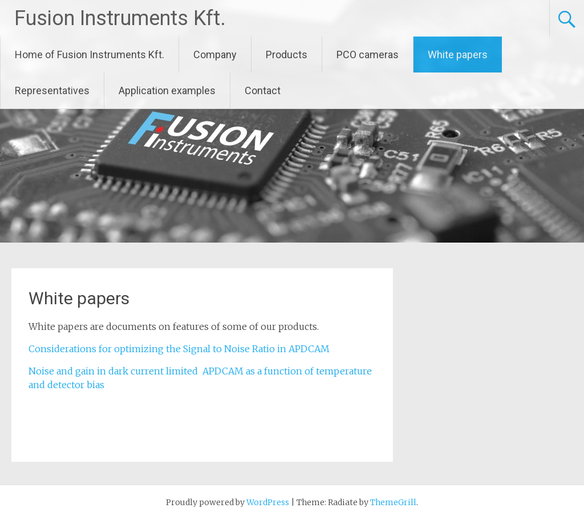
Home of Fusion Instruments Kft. (89, 55)
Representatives (52, 90)
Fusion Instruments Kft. (120, 18)
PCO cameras (367, 55)
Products (286, 55)
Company (215, 55)
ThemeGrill (393, 502)
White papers (458, 55)
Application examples (167, 90)
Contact (263, 90)
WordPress (267, 502)
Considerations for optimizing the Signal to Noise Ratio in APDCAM (179, 348)
